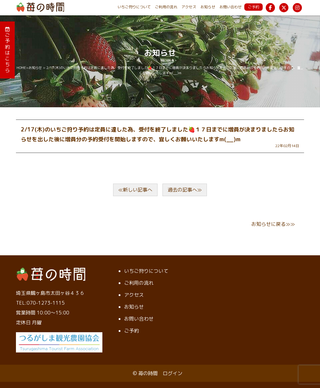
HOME (21, 67)
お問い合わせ (230, 7)
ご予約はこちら (7, 50)
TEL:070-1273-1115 (40, 302)
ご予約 (253, 7)
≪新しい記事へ (135, 189)
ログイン (172, 373)
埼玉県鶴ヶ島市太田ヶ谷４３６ (50, 293)
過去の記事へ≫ (185, 189)
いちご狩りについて (134, 7)
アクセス (188, 7)
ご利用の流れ (166, 7)
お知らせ (207, 7)
